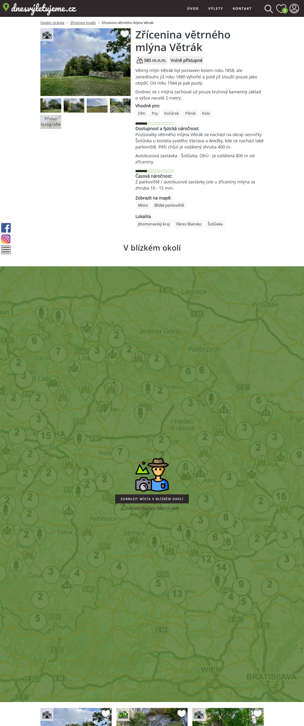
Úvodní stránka (52, 22)
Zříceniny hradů (83, 22)
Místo (143, 205)
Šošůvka (215, 224)
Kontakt (242, 8)
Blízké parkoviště (169, 205)
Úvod (193, 8)
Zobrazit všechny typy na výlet (152, 508)
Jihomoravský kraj (154, 224)
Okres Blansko (188, 224)
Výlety (215, 8)
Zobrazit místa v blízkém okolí (152, 499)
